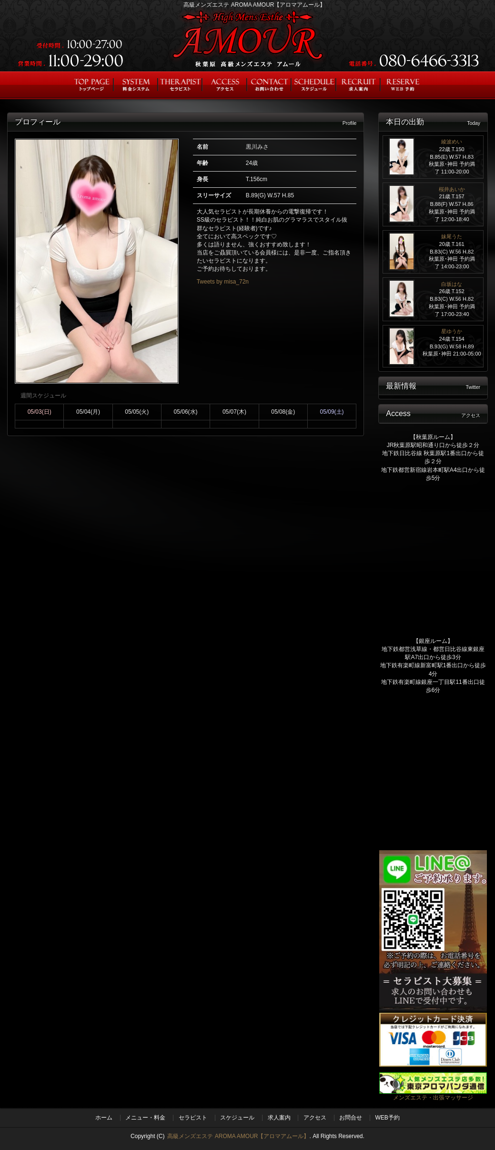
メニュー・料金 (145, 1117)
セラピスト (193, 1117)
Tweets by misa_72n (223, 281)
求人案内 (279, 1117)
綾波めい (451, 141)
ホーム (103, 1117)
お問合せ (350, 1117)
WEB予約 (387, 1117)
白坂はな (451, 284)
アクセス (314, 1117)
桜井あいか (452, 189)
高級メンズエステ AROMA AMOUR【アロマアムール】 (238, 1136)
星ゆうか (451, 331)
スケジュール (237, 1117)
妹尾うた (451, 236)
